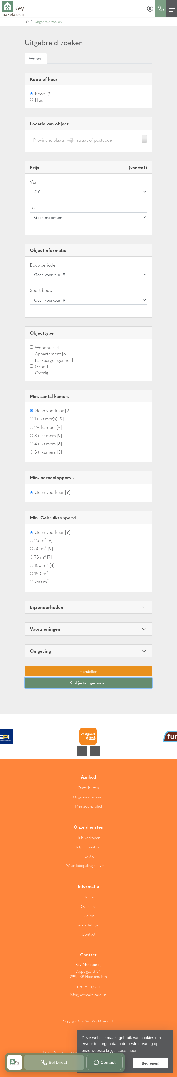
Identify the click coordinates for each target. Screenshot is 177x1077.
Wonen (36, 58)
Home (46, 1051)
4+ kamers (48, 443)
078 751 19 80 (88, 987)
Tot (33, 207)
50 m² (43, 548)
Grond (41, 366)
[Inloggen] (150, 8)
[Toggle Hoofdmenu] (171, 8)
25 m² (43, 540)
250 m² (41, 581)
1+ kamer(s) (49, 418)
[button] (88, 671)
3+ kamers (48, 435)
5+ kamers (48, 452)
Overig (41, 372)
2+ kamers (48, 427)
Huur (40, 100)
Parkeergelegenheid (54, 360)
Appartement (51, 353)
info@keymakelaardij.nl (88, 994)
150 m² (41, 573)
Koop (43, 93)
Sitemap (60, 1051)
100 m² (44, 565)
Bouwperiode (43, 265)
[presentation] (82, 751)
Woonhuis (47, 347)
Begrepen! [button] (151, 1063)
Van (34, 182)
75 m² (43, 557)
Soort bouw (41, 290)
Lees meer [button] (127, 1050)
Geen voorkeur (52, 410)
